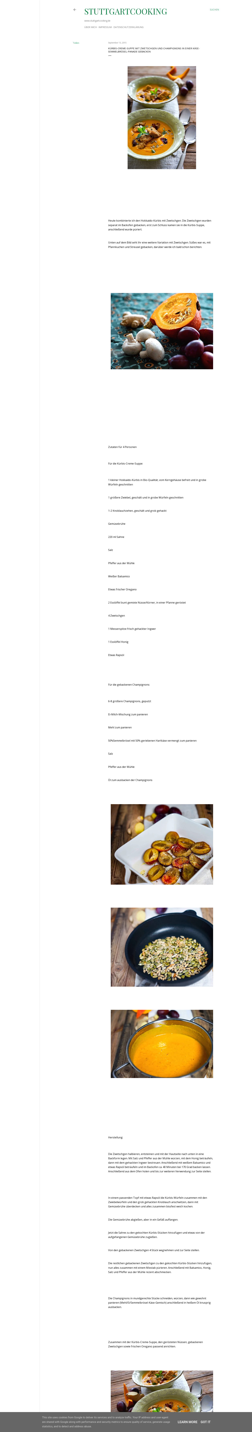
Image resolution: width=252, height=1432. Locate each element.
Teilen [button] (76, 42)
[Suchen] (214, 10)
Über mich (90, 27)
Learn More (188, 1422)
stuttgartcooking (125, 11)
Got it (206, 1422)
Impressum (105, 27)
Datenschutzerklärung (128, 27)
